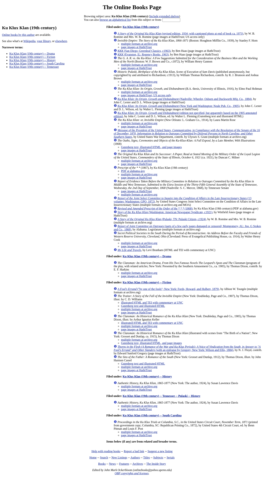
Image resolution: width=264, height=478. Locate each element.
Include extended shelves (164, 16)
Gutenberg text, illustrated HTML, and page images (151, 147)
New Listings (119, 457)
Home (93, 457)
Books (102, 463)
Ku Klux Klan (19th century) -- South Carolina (37, 63)
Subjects (158, 457)
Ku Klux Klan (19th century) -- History (32, 60)
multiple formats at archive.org (139, 43)
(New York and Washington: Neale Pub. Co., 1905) (178, 106)
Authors (135, 457)
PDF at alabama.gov (133, 171)
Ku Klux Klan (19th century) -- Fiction (32, 56)
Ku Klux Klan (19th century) (141, 26)
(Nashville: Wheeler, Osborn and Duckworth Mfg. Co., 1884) (185, 99)
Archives (137, 463)
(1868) (155, 208)
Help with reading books (105, 451)
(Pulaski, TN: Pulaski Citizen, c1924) (162, 219)
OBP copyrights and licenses (131, 473)
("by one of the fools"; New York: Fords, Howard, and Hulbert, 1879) (168, 289)
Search (104, 457)
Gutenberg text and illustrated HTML (143, 305)
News (112, 463)
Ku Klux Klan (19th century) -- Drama (32, 53)
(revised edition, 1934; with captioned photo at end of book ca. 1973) (180, 33)
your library (44, 41)
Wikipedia (29, 41)
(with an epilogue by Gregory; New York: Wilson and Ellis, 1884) (187, 348)
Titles (146, 457)
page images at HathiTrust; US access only (146, 95)
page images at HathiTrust (136, 47)
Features (124, 463)
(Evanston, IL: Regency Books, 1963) (143, 54)
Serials (171, 457)
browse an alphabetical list (115, 19)
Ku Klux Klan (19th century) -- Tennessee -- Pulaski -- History (161, 396)
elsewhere (61, 41)
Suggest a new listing (160, 451)
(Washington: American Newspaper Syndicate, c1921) (165, 212)
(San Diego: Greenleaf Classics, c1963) (144, 50)
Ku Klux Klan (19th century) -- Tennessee (34, 66)
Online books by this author (18, 34)
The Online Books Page (132, 7)
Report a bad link (134, 451)
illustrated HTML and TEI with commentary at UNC (152, 302)
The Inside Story (156, 463)
